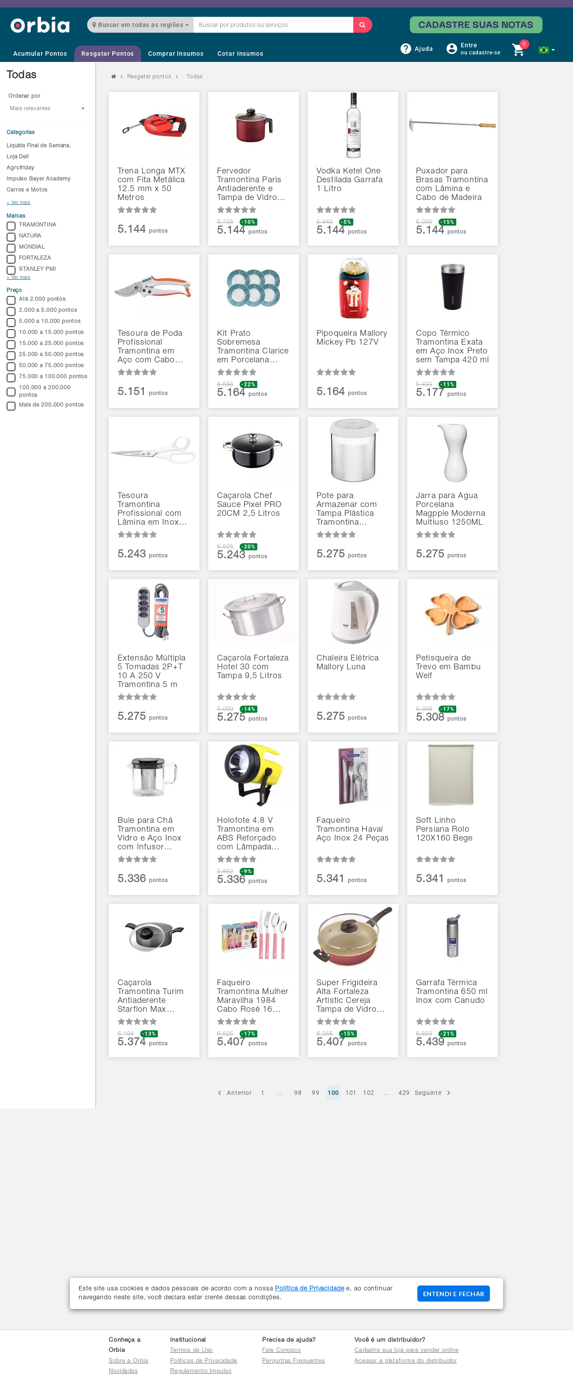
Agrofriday (20, 168)
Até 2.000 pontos (36, 300)
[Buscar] (362, 25)
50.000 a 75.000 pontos (45, 366)
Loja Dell (18, 157)
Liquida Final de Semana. (39, 146)
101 (351, 1092)
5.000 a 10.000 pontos (43, 322)
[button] (547, 50)
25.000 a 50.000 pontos (45, 355)
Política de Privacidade (309, 1289)
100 (334, 1092)
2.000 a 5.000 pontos (42, 311)
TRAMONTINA (32, 226)
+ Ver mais (19, 203)
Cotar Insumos (240, 53)
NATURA (24, 237)
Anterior (233, 1093)
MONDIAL (26, 248)
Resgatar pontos (149, 77)
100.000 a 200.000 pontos (39, 391)
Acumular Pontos (40, 53)
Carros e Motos (27, 190)
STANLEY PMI (31, 270)
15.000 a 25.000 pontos (45, 344)
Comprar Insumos (175, 53)
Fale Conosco (281, 1351)
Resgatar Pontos (107, 53)
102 (369, 1092)
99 (316, 1092)
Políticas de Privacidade (203, 1361)
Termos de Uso (191, 1351)
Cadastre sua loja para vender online (407, 1351)
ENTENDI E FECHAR (453, 1293)
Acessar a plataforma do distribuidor (406, 1361)
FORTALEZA (29, 259)
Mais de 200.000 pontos (45, 406)
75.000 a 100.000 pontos (47, 377)
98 (298, 1092)
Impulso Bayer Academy (38, 179)
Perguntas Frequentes (293, 1361)
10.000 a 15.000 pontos (45, 333)
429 (404, 1092)
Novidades (123, 1371)
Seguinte (434, 1093)
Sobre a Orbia (128, 1361)
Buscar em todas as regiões (140, 24)
